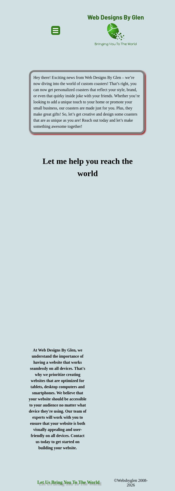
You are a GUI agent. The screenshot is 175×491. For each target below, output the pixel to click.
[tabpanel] (87, 102)
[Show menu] (55, 30)
